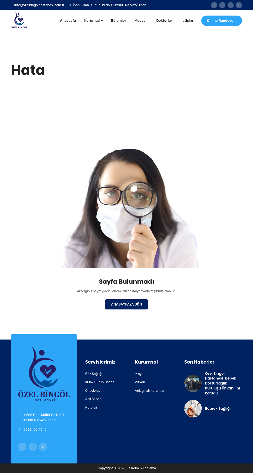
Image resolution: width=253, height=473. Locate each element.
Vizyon (140, 382)
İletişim (187, 20)
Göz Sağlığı (93, 374)
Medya (140, 20)
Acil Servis (93, 399)
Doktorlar (164, 20)
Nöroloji (91, 407)
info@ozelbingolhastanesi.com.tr (39, 5)
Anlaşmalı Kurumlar (150, 391)
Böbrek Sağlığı (218, 408)
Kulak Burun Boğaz (99, 382)
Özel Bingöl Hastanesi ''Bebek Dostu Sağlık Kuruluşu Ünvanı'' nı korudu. (222, 383)
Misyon (140, 374)
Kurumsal (92, 20)
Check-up (92, 391)
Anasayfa (68, 20)
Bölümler (118, 20)
